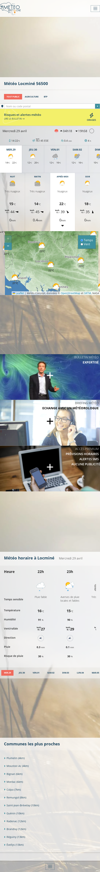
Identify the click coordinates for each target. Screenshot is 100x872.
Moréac (13, 782)
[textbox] (52, 106)
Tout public (13, 96)
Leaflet (18, 293)
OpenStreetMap (70, 293)
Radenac (15, 821)
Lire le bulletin (14, 118)
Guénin (14, 813)
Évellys (14, 844)
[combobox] (52, 106)
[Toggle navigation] (95, 8)
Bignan (13, 774)
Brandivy (15, 829)
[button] (51, 266)
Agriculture (32, 96)
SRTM (87, 293)
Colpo (12, 789)
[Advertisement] (52, 46)
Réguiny (14, 837)
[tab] (7, 673)
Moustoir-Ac (16, 766)
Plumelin (14, 758)
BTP (45, 96)
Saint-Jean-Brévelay (21, 805)
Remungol (15, 797)
